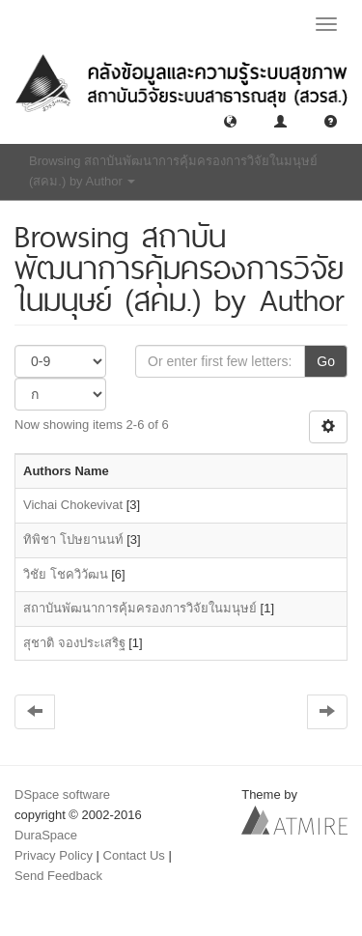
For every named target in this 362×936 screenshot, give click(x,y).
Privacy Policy (53, 855)
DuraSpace (45, 835)
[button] (230, 120)
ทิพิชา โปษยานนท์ (73, 539)
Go (326, 361)
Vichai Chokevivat (73, 504)
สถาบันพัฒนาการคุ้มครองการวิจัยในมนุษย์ (140, 608)
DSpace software (62, 794)
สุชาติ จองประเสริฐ (74, 643)
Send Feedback (58, 875)
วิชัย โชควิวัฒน (65, 574)
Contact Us (134, 855)
